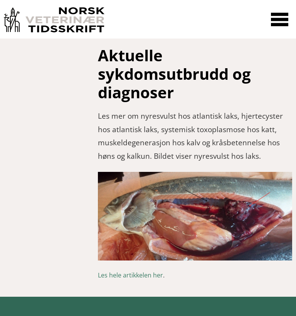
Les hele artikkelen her (130, 275)
